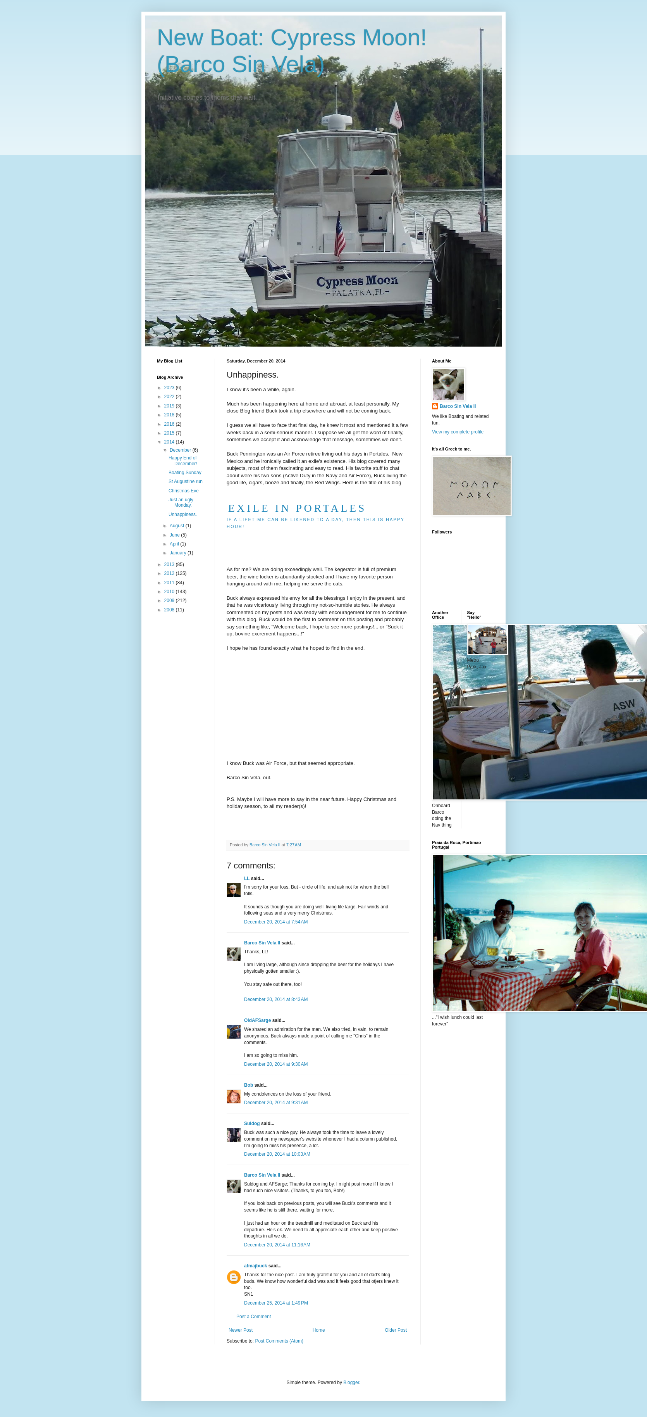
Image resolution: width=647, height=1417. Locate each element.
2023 (170, 387)
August (178, 525)
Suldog (252, 1123)
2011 (170, 582)
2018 (170, 415)
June (175, 535)
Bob (248, 1085)
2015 (170, 433)
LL (247, 878)
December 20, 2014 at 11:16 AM (277, 1245)
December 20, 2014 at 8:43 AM (276, 999)
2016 (170, 424)
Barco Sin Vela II (262, 943)
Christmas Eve (184, 491)
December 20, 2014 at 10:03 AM (277, 1154)
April (175, 544)
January (179, 553)
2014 (170, 442)
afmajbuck (255, 1266)
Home (319, 1330)
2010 (170, 591)
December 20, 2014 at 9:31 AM (276, 1102)
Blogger (351, 1382)
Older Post (396, 1330)
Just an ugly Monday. (181, 502)
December (181, 450)
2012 (170, 573)
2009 (170, 600)
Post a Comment (253, 1316)
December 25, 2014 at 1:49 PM (276, 1303)
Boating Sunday (185, 472)
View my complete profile (458, 432)
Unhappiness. (183, 514)
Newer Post (241, 1330)
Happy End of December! (183, 460)
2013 (170, 564)
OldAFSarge (257, 1020)
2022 (170, 396)
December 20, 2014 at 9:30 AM (276, 1064)
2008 (170, 610)
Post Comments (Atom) (279, 1341)
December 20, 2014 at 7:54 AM (276, 922)
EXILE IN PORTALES (297, 508)
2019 (170, 406)
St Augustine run (186, 481)
